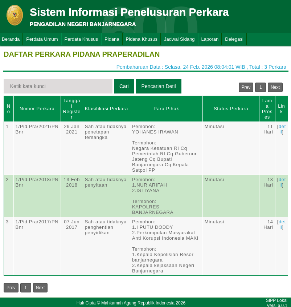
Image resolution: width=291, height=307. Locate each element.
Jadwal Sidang (179, 39)
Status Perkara (231, 108)
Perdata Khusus (81, 39)
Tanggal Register (72, 109)
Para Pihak (166, 108)
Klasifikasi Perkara (106, 108)
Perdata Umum (42, 39)
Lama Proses (267, 109)
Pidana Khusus (141, 39)
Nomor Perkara (37, 108)
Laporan (210, 39)
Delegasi (234, 39)
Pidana (111, 39)
